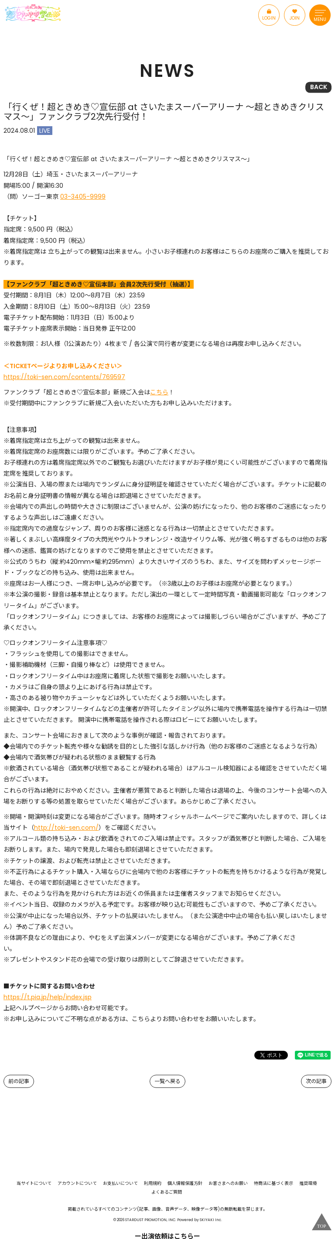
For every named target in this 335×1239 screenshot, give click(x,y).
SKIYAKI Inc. (211, 1219)
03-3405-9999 (83, 196)
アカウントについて (77, 1183)
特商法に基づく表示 (273, 1183)
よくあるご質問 (166, 1192)
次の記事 (316, 1081)
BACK (318, 87)
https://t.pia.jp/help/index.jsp (47, 997)
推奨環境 (308, 1183)
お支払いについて (120, 1183)
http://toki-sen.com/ (66, 827)
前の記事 (18, 1081)
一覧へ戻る (167, 1081)
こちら (159, 392)
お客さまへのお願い (228, 1183)
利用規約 (152, 1183)
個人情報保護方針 (185, 1183)
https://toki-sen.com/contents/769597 (64, 377)
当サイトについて (34, 1183)
